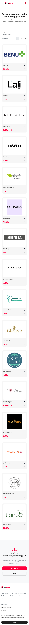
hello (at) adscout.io (6, 607)
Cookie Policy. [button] (5, 619)
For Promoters (13, 596)
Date (23, 39)
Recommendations (22, 593)
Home (2, 593)
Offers (20, 596)
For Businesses (5, 596)
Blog (24, 596)
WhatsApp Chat (5, 610)
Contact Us (14, 569)
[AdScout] (5, 587)
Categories (4, 32)
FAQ (14, 574)
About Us (7, 593)
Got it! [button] (14, 622)
